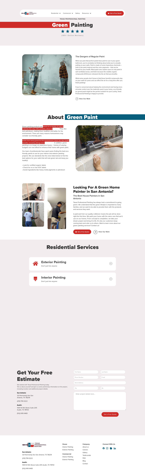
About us (86, 447)
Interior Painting (67, 447)
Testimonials (87, 455)
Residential (54, 13)
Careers (85, 450)
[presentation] (87, 415)
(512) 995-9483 (22, 413)
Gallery (77, 13)
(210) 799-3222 (22, 401)
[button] (56, 13)
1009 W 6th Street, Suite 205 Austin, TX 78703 (27, 409)
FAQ (84, 458)
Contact (85, 463)
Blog (84, 461)
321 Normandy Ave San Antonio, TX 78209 (25, 397)
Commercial (67, 13)
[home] (29, 13)
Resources (85, 13)
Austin (19, 405)
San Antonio (21, 393)
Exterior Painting (68, 450)
